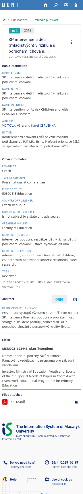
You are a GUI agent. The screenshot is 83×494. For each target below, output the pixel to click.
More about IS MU (26, 436)
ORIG (59, 300)
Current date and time (64, 466)
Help (13, 479)
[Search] (56, 5)
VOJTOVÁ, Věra (13, 125)
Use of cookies (62, 479)
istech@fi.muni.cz (20, 466)
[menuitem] (70, 42)
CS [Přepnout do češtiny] (66, 4)
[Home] (46, 5)
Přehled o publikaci (45, 20)
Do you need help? (23, 462)
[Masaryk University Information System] (10, 5)
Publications (19, 20)
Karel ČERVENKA (43, 125)
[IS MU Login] (76, 5)
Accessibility (59, 483)
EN (75, 300)
